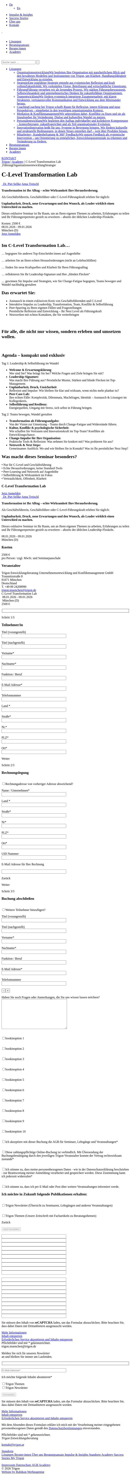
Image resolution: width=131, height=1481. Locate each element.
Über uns (14, 21)
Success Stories (18, 18)
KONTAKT (9, 158)
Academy (15, 51)
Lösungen (15, 41)
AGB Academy (41, 1470)
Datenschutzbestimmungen (65, 1434)
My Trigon (17, 1463)
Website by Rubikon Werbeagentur (23, 1477)
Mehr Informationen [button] (14, 1338)
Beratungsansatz (19, 45)
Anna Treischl (30, 184)
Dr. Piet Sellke (12, 184)
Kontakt (14, 25)
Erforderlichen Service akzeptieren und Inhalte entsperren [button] (37, 1345)
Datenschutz (24, 1470)
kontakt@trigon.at (13, 1450)
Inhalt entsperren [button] (12, 1341)
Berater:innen (17, 48)
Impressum (9, 1470)
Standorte (7, 1457)
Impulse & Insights (21, 14)
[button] (11, 4)
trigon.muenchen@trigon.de (19, 590)
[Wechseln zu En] (18, 8)
